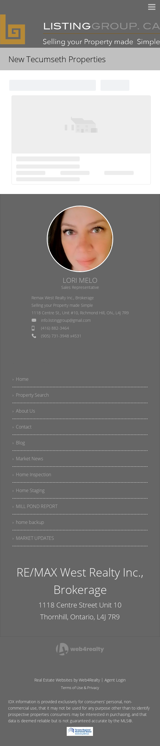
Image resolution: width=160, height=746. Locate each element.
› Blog (18, 443)
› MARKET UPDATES (33, 538)
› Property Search (30, 395)
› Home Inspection (31, 474)
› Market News (27, 458)
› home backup (28, 522)
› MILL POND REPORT (34, 506)
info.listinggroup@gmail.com (66, 320)
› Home (20, 379)
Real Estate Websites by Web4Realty (67, 680)
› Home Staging (28, 490)
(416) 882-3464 (55, 328)
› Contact (21, 427)
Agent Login (115, 680)
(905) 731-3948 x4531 (61, 336)
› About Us (23, 411)
